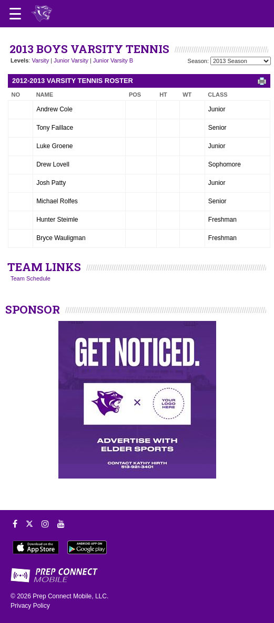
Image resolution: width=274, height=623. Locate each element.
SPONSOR (32, 309)
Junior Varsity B (113, 60)
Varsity (40, 60)
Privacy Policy (30, 605)
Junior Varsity (71, 60)
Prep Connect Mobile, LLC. (70, 596)
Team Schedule (30, 278)
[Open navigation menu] (15, 14)
